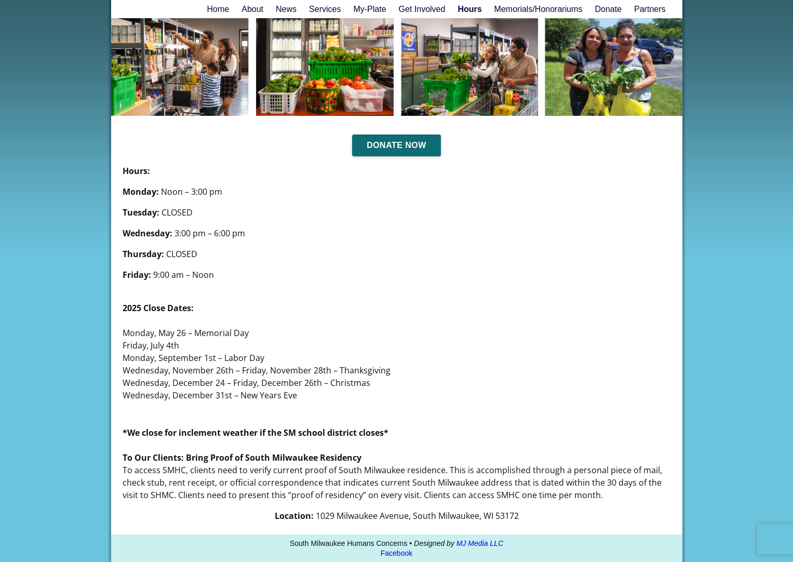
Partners (649, 9)
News (286, 9)
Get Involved (422, 9)
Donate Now (396, 145)
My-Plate (369, 9)
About (252, 9)
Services (325, 9)
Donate (608, 9)
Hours (469, 9)
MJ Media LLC (479, 543)
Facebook (396, 553)
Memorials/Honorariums (538, 9)
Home (218, 9)
